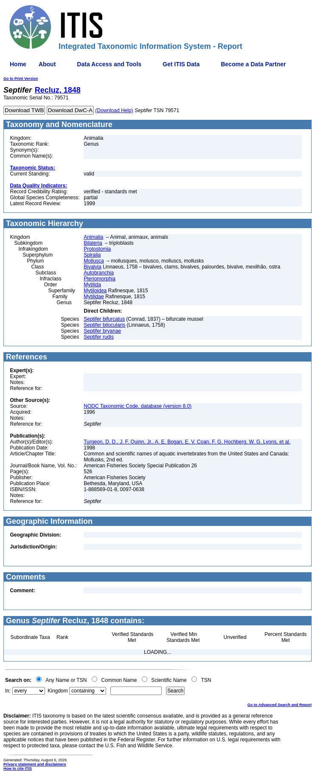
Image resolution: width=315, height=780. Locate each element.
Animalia (93, 237)
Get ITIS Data (181, 64)
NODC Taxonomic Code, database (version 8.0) (137, 406)
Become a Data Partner (253, 64)
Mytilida (92, 285)
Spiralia (92, 255)
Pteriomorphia (99, 279)
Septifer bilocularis (104, 325)
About (47, 64)
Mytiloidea (95, 291)
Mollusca (94, 261)
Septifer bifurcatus (104, 319)
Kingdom (58, 691)
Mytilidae (94, 297)
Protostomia (97, 249)
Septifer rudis (99, 337)
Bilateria (93, 243)
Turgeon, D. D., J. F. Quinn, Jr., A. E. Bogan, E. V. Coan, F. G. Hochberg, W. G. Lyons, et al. (187, 442)
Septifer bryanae (102, 331)
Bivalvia (92, 267)
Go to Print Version (20, 78)
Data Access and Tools (109, 64)
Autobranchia (99, 273)
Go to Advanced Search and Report (280, 705)
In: (8, 691)
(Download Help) (114, 110)
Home (18, 64)
